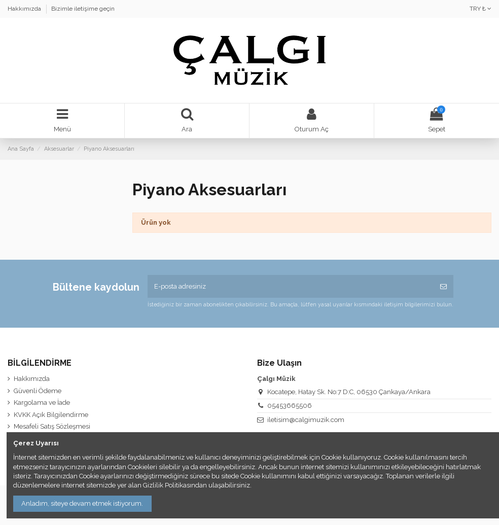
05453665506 (289, 405)
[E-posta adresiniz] (291, 286)
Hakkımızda (25, 8)
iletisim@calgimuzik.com (305, 420)
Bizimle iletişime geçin (83, 8)
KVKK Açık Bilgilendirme (51, 414)
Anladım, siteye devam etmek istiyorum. (82, 503)
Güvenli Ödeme (37, 391)
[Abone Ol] (443, 286)
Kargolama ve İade (42, 402)
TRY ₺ (480, 8)
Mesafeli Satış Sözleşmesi (52, 426)
